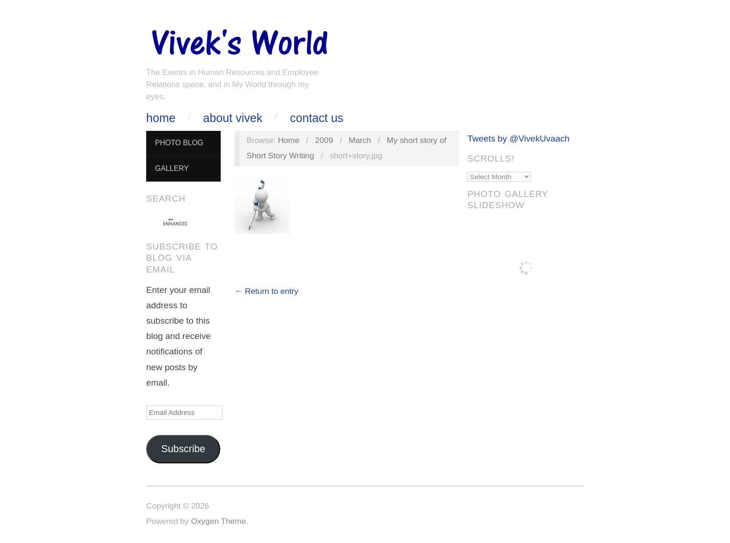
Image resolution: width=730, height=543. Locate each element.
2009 (324, 140)
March (360, 140)
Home (161, 118)
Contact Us (317, 118)
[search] (175, 224)
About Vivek (232, 118)
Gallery (172, 168)
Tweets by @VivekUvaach (518, 138)
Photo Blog (179, 143)
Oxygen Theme (218, 521)
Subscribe (183, 449)
